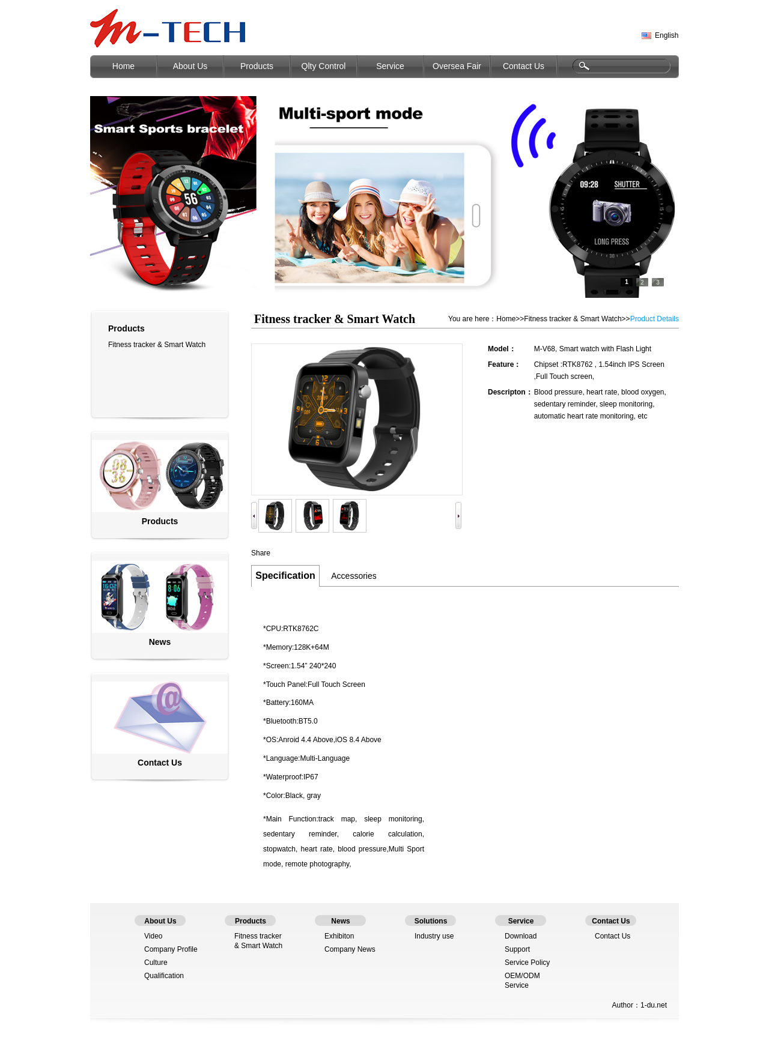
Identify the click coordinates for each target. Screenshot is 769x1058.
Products (256, 66)
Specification (285, 575)
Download (520, 936)
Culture (156, 962)
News (160, 642)
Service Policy (527, 962)
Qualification (164, 976)
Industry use (434, 936)
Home (123, 66)
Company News (349, 949)
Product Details (654, 319)
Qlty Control (324, 66)
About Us (190, 66)
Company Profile (171, 949)
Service (390, 66)
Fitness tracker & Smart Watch (156, 344)
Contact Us (523, 66)
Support (517, 949)
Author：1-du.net (639, 1005)
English (666, 35)
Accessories (353, 576)
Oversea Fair (457, 66)
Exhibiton (339, 936)
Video (153, 936)
